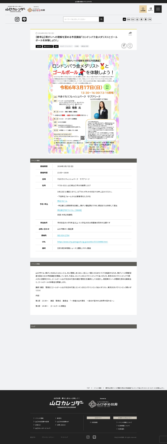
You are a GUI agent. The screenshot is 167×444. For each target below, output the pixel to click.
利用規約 (95, 422)
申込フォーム (62, 201)
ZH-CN (141, 19)
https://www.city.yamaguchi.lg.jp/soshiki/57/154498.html (82, 241)
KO (137, 19)
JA (124, 19)
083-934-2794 (63, 235)
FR (150, 19)
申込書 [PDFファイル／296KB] (69, 210)
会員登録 (143, 10)
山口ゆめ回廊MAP (63, 422)
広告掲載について (124, 426)
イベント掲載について (125, 422)
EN (128, 19)
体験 (77, 46)
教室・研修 (85, 46)
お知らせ (38, 425)
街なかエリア (48, 46)
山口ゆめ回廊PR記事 (42, 422)
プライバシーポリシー (48, 437)
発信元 (59, 418)
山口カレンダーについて (43, 428)
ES (133, 19)
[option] (83, 104)
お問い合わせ (61, 425)
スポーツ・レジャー (66, 46)
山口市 (39, 46)
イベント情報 (39, 418)
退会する (32, 437)
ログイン (150, 10)
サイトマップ (64, 437)
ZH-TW (145, 19)
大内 (56, 46)
